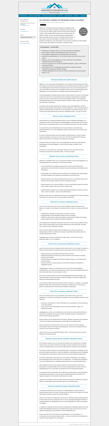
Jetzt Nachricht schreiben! (25, 25)
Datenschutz (81, 424)
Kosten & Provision (49, 15)
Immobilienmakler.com (24, 31)
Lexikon (83, 15)
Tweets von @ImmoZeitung (25, 43)
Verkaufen (68, 15)
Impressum (87, 424)
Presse (70, 424)
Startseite (23, 15)
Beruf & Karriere (34, 15)
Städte (76, 15)
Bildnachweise (75, 424)
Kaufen (60, 15)
